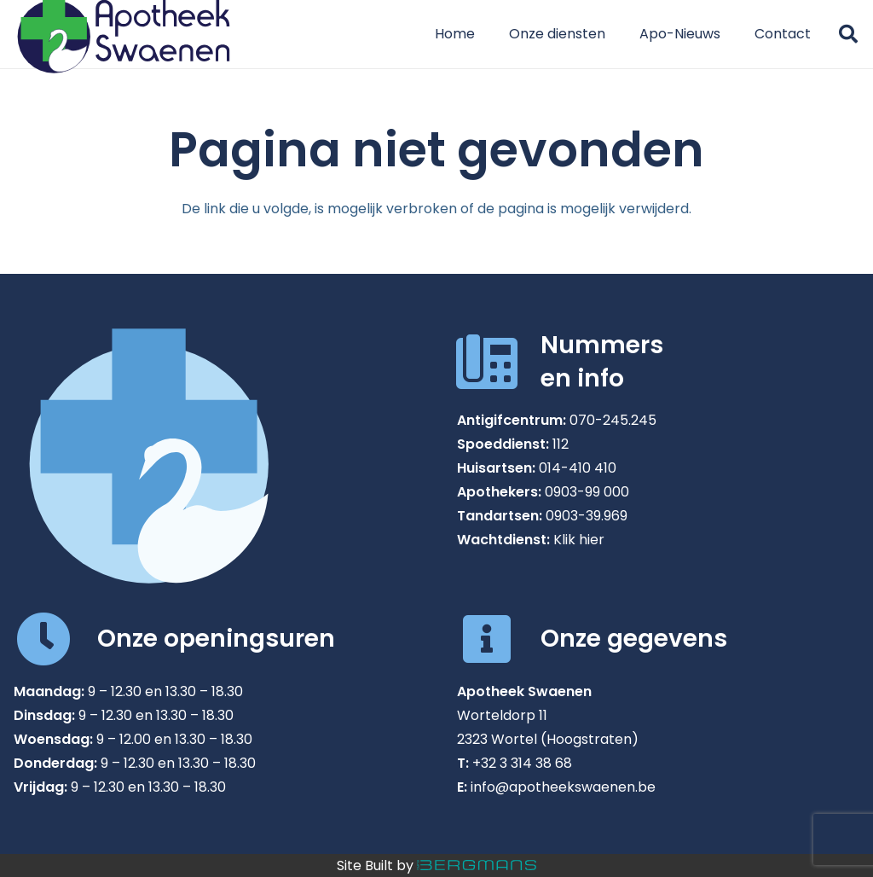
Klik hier (578, 539)
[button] (848, 34)
